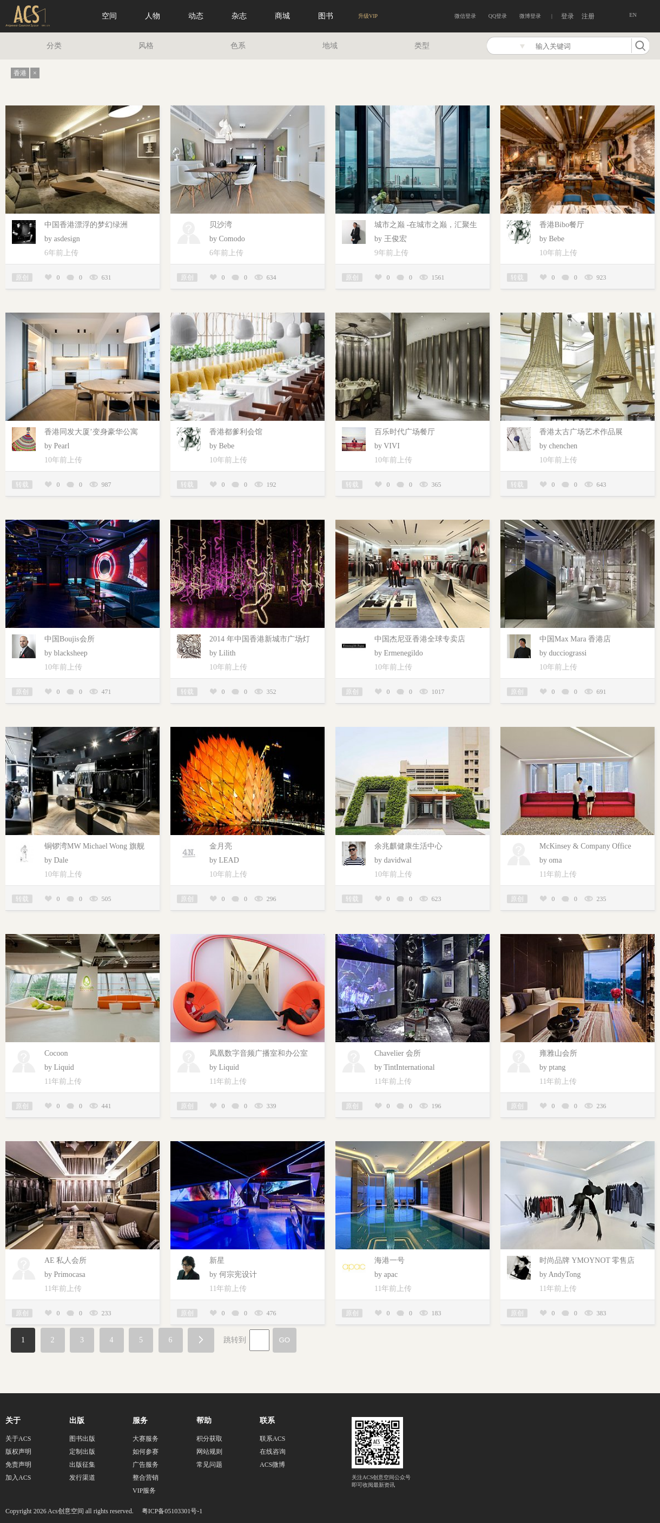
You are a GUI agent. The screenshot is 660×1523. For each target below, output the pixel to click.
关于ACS (18, 1438)
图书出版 (82, 1438)
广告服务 (146, 1464)
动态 (195, 16)
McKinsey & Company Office (585, 846)
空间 (109, 16)
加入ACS (18, 1477)
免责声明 (18, 1464)
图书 (325, 16)
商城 (282, 16)
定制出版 (82, 1451)
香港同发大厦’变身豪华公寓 (91, 432)
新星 (217, 1260)
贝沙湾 (220, 225)
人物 (152, 16)
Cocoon (56, 1053)
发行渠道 (82, 1477)
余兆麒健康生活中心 (408, 846)
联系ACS (272, 1438)
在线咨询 (273, 1451)
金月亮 (220, 846)
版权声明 (18, 1451)
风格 (146, 46)
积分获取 (209, 1438)
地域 (330, 46)
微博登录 (530, 16)
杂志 (239, 16)
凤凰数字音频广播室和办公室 (258, 1053)
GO (285, 1340)
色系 (238, 46)
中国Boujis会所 (69, 639)
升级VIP (368, 16)
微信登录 (465, 16)
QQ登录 (498, 16)
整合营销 (146, 1477)
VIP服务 (144, 1490)
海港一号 (389, 1260)
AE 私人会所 (65, 1260)
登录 (567, 16)
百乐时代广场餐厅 (404, 432)
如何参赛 (146, 1451)
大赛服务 (146, 1438)
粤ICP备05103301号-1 (172, 1511)
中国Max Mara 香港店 (575, 639)
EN (632, 15)
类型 (422, 46)
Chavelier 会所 (397, 1053)
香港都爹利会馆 (235, 432)
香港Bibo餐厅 (561, 225)
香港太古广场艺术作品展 (581, 432)
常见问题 (209, 1464)
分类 (54, 46)
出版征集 (82, 1464)
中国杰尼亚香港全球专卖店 (419, 639)
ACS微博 (272, 1464)
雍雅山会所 (558, 1053)
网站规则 (209, 1451)
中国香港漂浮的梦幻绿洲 (86, 225)
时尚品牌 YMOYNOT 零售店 (587, 1260)
